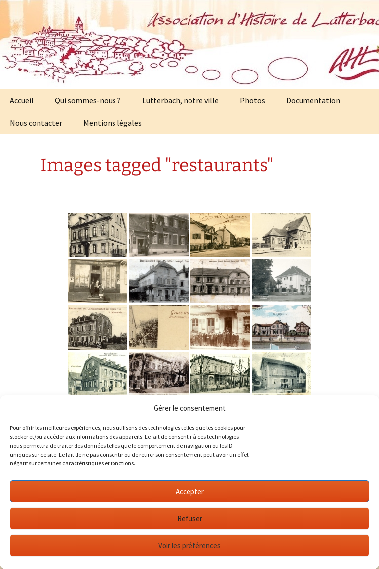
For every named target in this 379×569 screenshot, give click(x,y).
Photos (252, 100)
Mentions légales (112, 123)
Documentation (313, 100)
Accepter (190, 491)
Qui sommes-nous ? (88, 100)
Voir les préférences (189, 545)
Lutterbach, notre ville (180, 100)
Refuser (189, 518)
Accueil (22, 100)
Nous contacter (36, 123)
